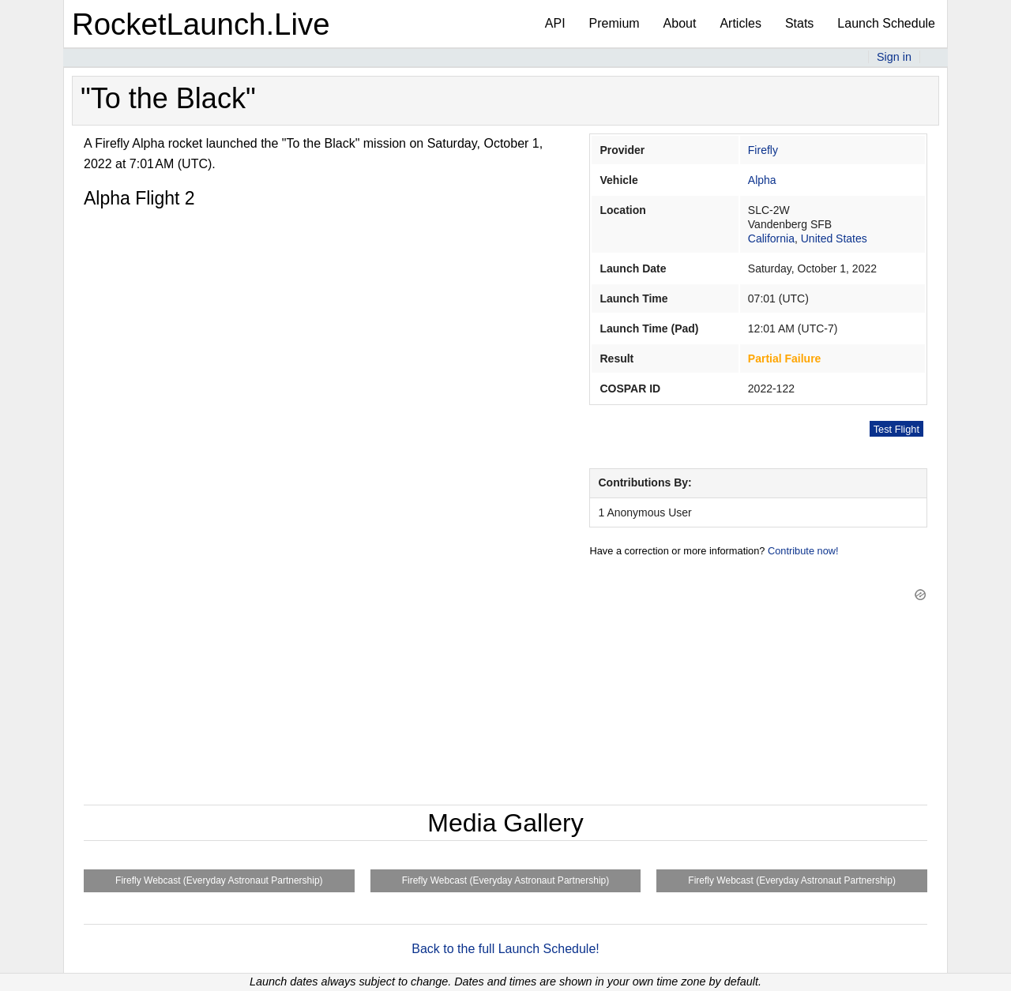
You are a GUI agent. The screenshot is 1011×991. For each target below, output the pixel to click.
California (771, 238)
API (555, 23)
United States (834, 238)
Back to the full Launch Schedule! (505, 948)
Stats (799, 23)
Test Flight (896, 429)
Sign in (894, 57)
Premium (614, 23)
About (680, 23)
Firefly (763, 150)
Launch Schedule (886, 23)
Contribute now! (803, 551)
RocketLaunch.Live (201, 24)
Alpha (762, 180)
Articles (740, 23)
